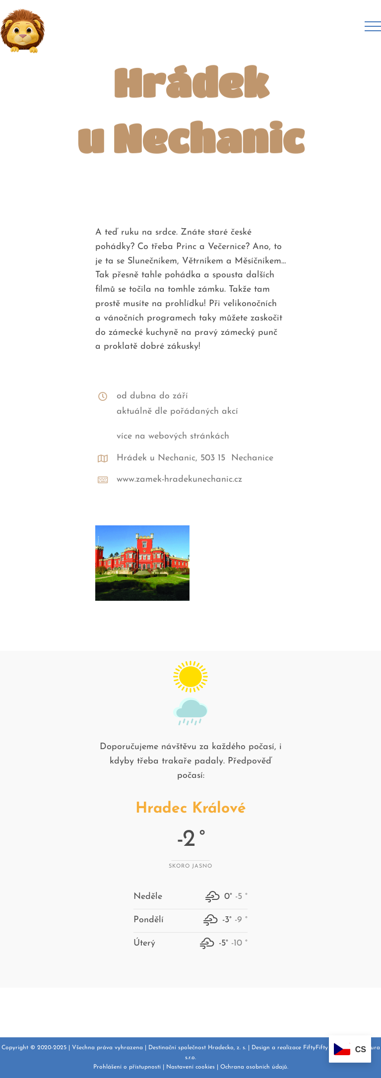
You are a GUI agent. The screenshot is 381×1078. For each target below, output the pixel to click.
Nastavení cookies (190, 1067)
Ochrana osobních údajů (253, 1067)
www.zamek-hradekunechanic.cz (179, 479)
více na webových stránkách (173, 436)
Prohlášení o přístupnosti (127, 1067)
